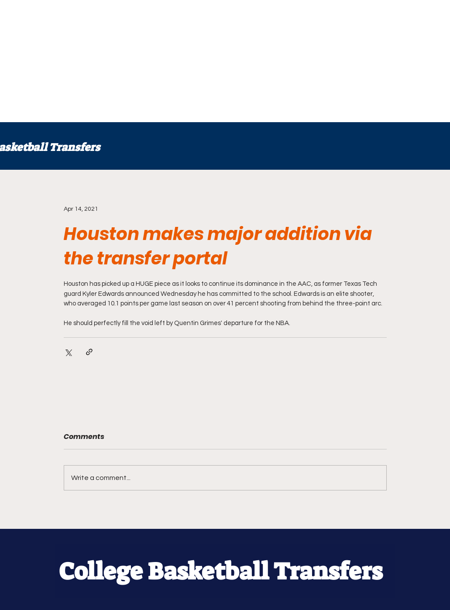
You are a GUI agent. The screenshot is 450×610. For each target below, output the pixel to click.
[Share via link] (89, 352)
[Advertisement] (225, 61)
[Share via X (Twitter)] (68, 352)
